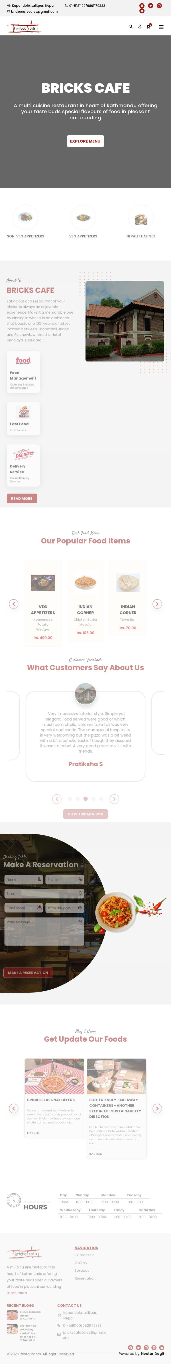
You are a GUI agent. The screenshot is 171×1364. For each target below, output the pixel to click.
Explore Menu (85, 141)
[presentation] (37, 954)
